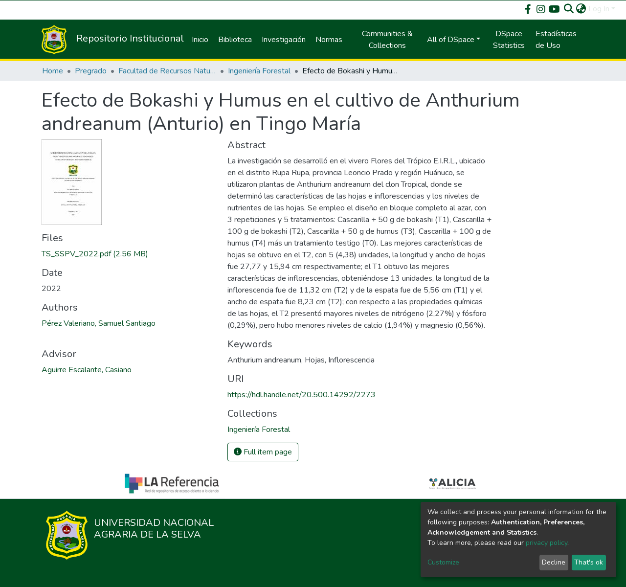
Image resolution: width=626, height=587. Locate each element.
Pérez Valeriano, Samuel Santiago (99, 323)
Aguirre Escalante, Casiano (87, 369)
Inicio (200, 39)
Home (52, 71)
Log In (598, 8)
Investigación (284, 39)
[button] (581, 9)
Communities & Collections (387, 39)
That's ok (588, 562)
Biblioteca (235, 39)
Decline (553, 562)
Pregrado (91, 71)
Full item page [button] (263, 452)
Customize (443, 562)
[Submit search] (569, 9)
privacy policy (546, 542)
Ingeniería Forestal (259, 71)
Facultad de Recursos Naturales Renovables (167, 71)
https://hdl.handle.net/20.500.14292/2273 (301, 394)
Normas (328, 39)
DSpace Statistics (509, 39)
